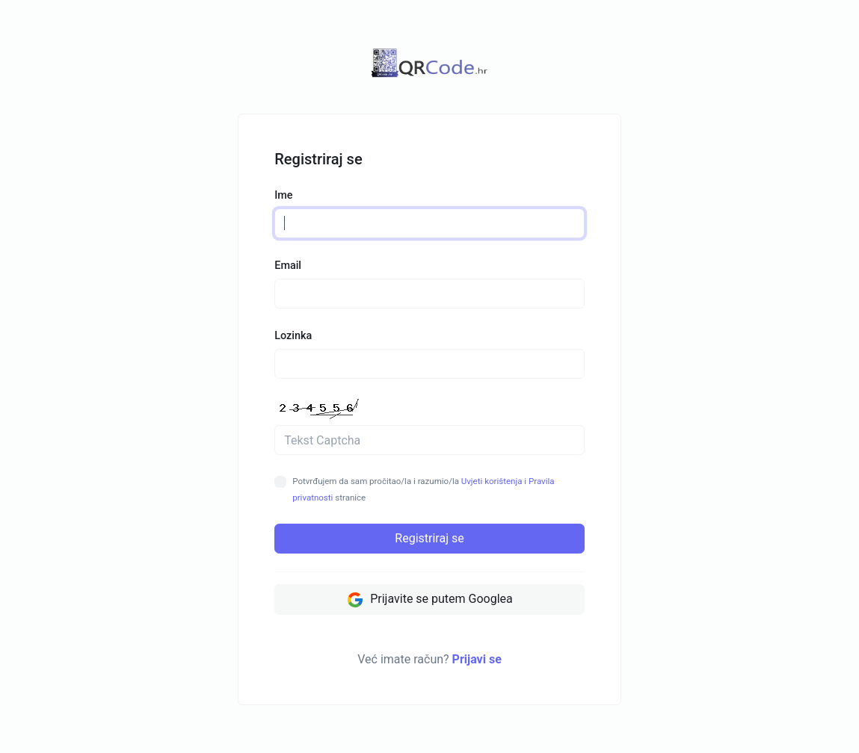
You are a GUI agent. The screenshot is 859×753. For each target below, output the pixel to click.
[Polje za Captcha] (429, 440)
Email (287, 265)
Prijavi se (477, 659)
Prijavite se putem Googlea (429, 600)
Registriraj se (429, 538)
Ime (283, 195)
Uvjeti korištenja (492, 481)
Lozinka (293, 335)
